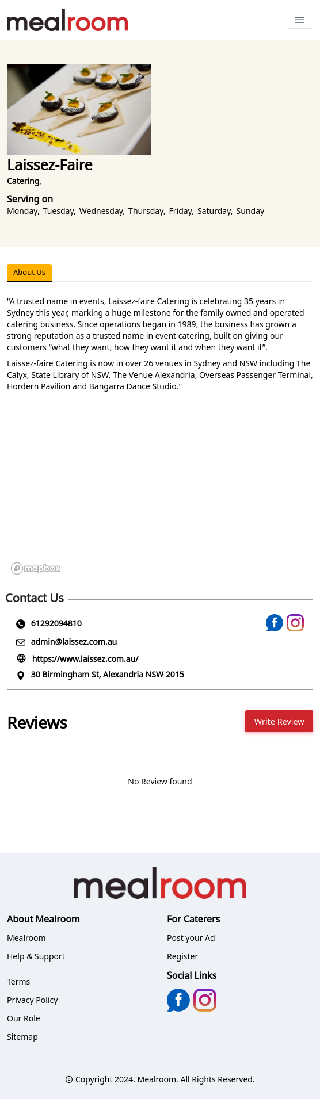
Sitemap (22, 1036)
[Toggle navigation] (300, 20)
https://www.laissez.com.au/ (85, 658)
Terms (18, 981)
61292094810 (56, 623)
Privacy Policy (32, 999)
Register (182, 956)
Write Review (279, 721)
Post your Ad (191, 937)
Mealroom (26, 937)
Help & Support (36, 956)
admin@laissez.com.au (74, 641)
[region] (160, 492)
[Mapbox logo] (35, 568)
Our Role (23, 1018)
